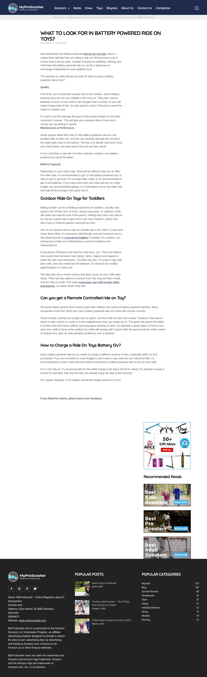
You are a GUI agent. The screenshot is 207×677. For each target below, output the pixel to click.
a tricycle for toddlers (76, 237)
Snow (88, 8)
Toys (99, 8)
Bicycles (112, 8)
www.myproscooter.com (32, 620)
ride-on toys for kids (94, 54)
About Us (127, 8)
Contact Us (144, 8)
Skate (77, 8)
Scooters (60, 8)
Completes (163, 8)
